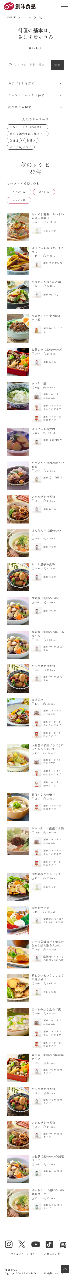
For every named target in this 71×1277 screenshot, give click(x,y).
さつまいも (18, 192)
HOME (11, 17)
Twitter (22, 1244)
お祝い (31, 140)
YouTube (35, 1244)
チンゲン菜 (18, 200)
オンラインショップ (62, 1244)
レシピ (27, 17)
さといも (44, 192)
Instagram (8, 1244)
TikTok (49, 1244)
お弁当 (14, 140)
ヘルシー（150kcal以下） (27, 127)
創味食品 (20, 6)
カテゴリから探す (21, 83)
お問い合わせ (52, 1254)
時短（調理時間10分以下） (27, 133)
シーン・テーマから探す (26, 95)
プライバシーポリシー (24, 1254)
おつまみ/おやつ (21, 147)
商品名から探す (19, 107)
